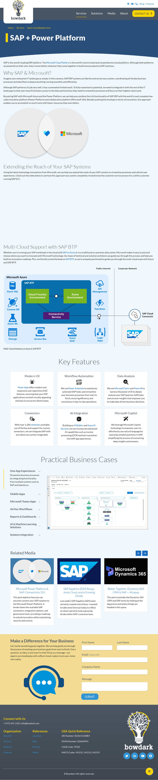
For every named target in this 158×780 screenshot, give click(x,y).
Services (81, 13)
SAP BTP (70, 259)
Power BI (139, 388)
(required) (90, 654)
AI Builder (78, 425)
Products (7, 752)
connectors (35, 424)
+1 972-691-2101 (11, 723)
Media (111, 13)
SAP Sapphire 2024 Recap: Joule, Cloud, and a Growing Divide (79, 592)
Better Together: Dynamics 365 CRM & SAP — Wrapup (126, 590)
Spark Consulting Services (40, 27)
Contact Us (142, 13)
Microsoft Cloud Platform (58, 62)
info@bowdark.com (30, 723)
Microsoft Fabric (123, 388)
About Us (7, 735)
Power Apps (23, 387)
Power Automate (76, 388)
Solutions (97, 13)
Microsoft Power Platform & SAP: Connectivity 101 (32, 590)
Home (11, 27)
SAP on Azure (69, 252)
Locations (37, 735)
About (124, 13)
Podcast (150, 3)
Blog (142, 3)
